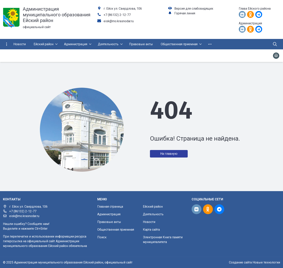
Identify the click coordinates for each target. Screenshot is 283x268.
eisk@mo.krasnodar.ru (119, 21)
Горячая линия (184, 13)
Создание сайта (240, 262)
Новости (149, 222)
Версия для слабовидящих (193, 8)
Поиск (102, 237)
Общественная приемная (115, 229)
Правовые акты (109, 222)
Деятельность (153, 214)
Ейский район (153, 206)
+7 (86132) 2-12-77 (117, 15)
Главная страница (110, 206)
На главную (168, 154)
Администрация (108, 214)
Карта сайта (151, 229)
